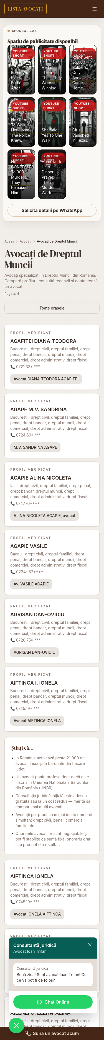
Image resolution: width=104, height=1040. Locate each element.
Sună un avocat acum (52, 1033)
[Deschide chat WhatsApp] (16, 1025)
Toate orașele (51, 308)
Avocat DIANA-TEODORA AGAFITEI (46, 378)
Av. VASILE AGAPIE (31, 584)
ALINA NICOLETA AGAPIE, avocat (44, 515)
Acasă (9, 241)
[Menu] (95, 9)
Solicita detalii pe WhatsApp (52, 210)
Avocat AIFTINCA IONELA (37, 720)
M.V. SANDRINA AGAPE (35, 447)
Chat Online (53, 1002)
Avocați (25, 241)
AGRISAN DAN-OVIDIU (34, 652)
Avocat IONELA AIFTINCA (37, 914)
